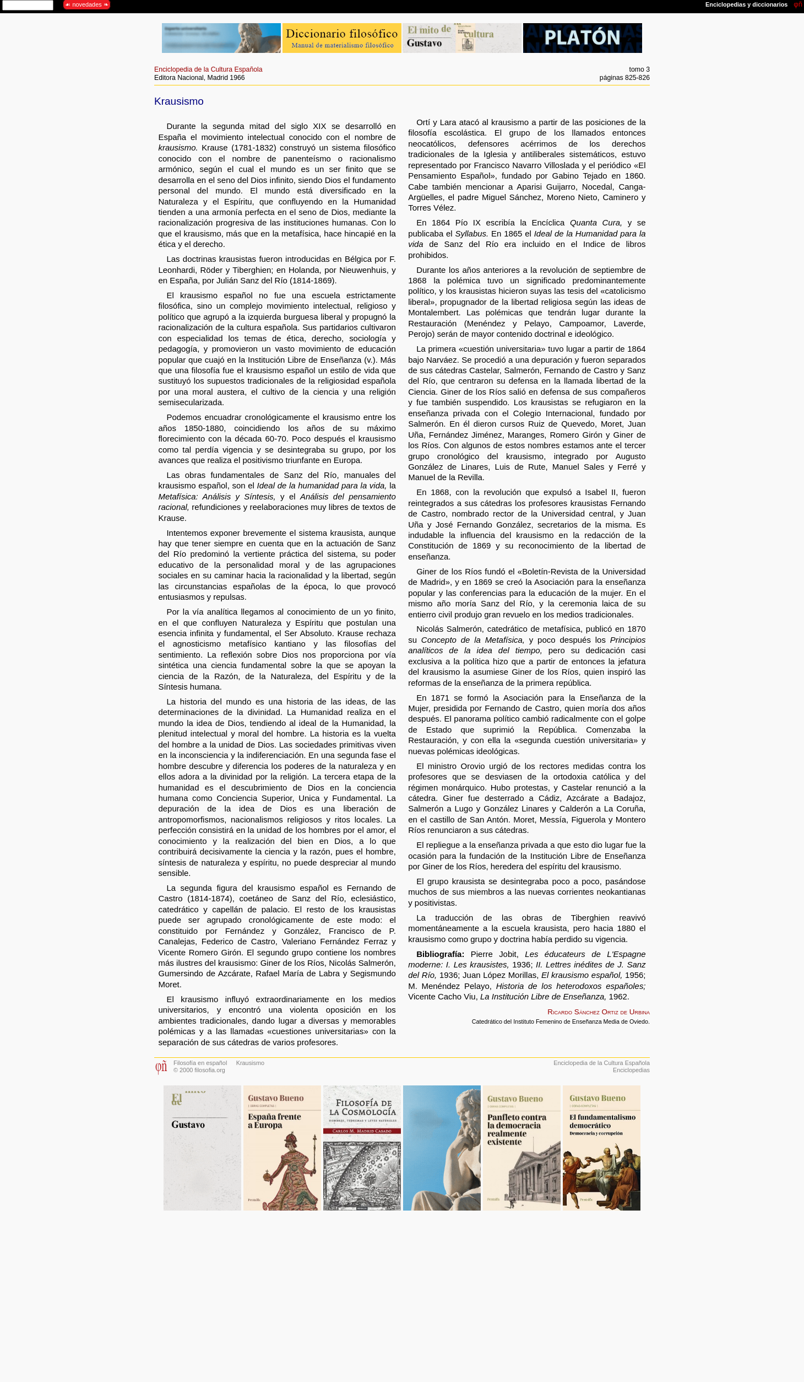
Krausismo (250, 1063)
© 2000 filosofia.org (199, 1070)
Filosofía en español (200, 1063)
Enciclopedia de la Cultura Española (208, 69)
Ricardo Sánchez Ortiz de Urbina (598, 1012)
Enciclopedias (631, 1070)
